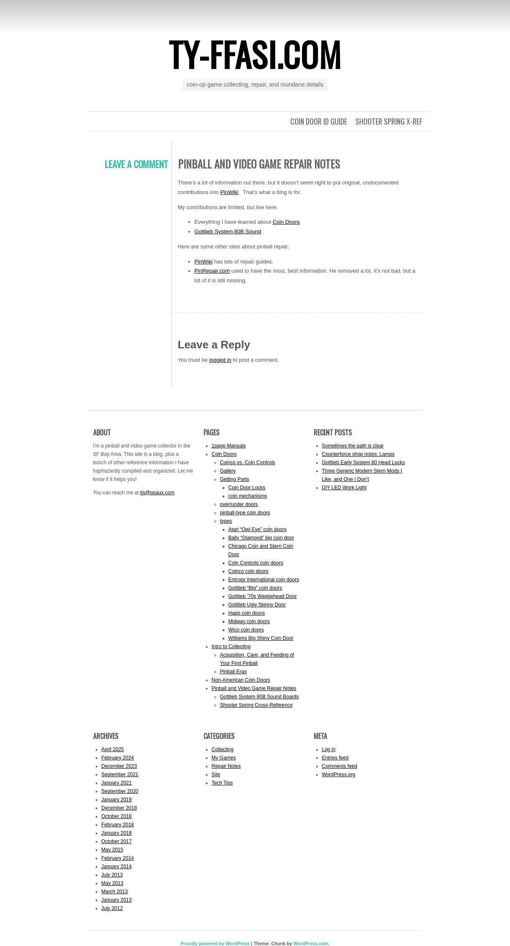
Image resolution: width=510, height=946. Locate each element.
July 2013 (112, 875)
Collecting (223, 749)
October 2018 (116, 816)
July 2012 (112, 908)
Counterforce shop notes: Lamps (358, 454)
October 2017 (116, 841)
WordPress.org (338, 774)
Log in (329, 749)
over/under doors (239, 504)
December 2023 (119, 766)
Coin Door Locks (247, 488)
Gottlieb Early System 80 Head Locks (363, 462)
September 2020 (120, 791)
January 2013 (116, 900)
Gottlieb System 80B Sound (228, 231)
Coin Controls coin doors (255, 563)
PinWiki (229, 192)
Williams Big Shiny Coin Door (261, 638)
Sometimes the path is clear (353, 446)
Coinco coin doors (248, 571)
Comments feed (340, 766)
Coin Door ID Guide (318, 121)
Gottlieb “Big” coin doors (255, 588)
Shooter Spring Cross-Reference (256, 705)
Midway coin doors (249, 621)
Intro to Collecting (231, 646)
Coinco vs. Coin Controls (247, 462)
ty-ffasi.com (255, 54)
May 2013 (112, 883)
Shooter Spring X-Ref (388, 121)
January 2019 (116, 800)
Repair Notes (226, 766)
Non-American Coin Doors (241, 680)
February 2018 (117, 825)
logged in (220, 360)
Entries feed (335, 758)
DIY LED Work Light (344, 488)
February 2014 (117, 858)
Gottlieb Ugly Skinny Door (257, 605)
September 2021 (120, 774)
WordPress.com (310, 943)
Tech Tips (222, 783)
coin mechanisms (247, 496)
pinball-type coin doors (245, 513)
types (226, 521)
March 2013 (114, 892)
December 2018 (119, 808)
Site (216, 774)
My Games (224, 758)
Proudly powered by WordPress (215, 943)
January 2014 (116, 866)
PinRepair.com (212, 271)
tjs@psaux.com (157, 493)
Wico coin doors (246, 630)
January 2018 (116, 833)
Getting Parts (234, 479)
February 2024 (117, 758)
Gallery (228, 471)
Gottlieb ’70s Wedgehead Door (262, 596)
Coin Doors (286, 222)
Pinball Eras (233, 672)
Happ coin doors (246, 613)
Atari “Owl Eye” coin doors (257, 529)
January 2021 (116, 783)
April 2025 (112, 749)
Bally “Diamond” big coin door (261, 538)
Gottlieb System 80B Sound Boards (259, 697)
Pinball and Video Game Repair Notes (254, 688)
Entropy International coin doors (263, 580)
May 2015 (112, 850)
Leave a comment (136, 164)
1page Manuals (229, 446)
